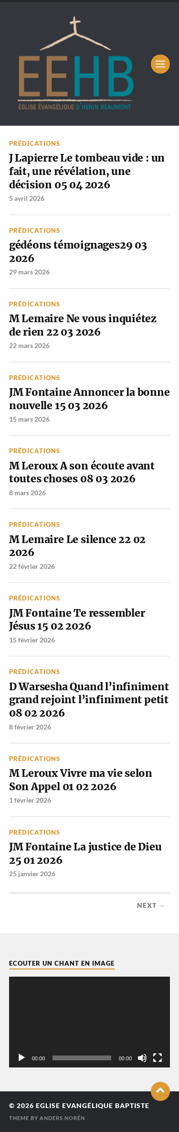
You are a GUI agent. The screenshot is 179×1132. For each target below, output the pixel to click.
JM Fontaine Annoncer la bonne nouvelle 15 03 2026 (89, 399)
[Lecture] (21, 1058)
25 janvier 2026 (32, 874)
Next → (151, 905)
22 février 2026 (32, 566)
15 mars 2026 (29, 419)
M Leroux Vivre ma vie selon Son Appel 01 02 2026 (80, 780)
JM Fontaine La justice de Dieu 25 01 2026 (85, 853)
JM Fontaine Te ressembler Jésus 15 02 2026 (77, 620)
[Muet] (142, 1058)
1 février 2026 (30, 800)
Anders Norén (62, 1118)
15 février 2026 (32, 640)
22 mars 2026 (29, 345)
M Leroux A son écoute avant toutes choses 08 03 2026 (82, 472)
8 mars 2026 (27, 493)
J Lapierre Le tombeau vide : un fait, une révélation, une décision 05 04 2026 (87, 171)
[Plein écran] (157, 1058)
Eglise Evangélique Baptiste (92, 1106)
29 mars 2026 (29, 272)
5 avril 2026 (26, 198)
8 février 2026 (30, 727)
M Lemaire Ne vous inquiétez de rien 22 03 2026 (83, 325)
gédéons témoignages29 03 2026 (78, 252)
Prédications (34, 143)
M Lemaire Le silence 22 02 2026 (77, 546)
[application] (89, 1022)
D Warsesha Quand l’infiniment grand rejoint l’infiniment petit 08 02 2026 (89, 699)
